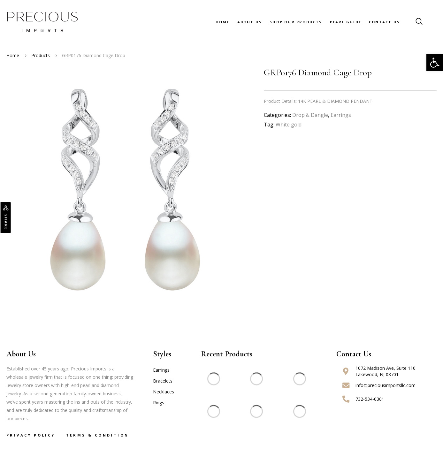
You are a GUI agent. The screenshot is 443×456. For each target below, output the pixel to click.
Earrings (341, 114)
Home (223, 21)
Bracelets (162, 381)
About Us (249, 21)
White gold (289, 124)
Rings (158, 402)
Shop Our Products (296, 21)
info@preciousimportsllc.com (385, 385)
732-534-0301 (369, 399)
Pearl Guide (345, 21)
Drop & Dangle (310, 114)
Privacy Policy (30, 435)
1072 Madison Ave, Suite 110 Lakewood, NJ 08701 (385, 371)
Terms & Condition (97, 435)
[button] (434, 62)
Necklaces (163, 392)
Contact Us (384, 21)
